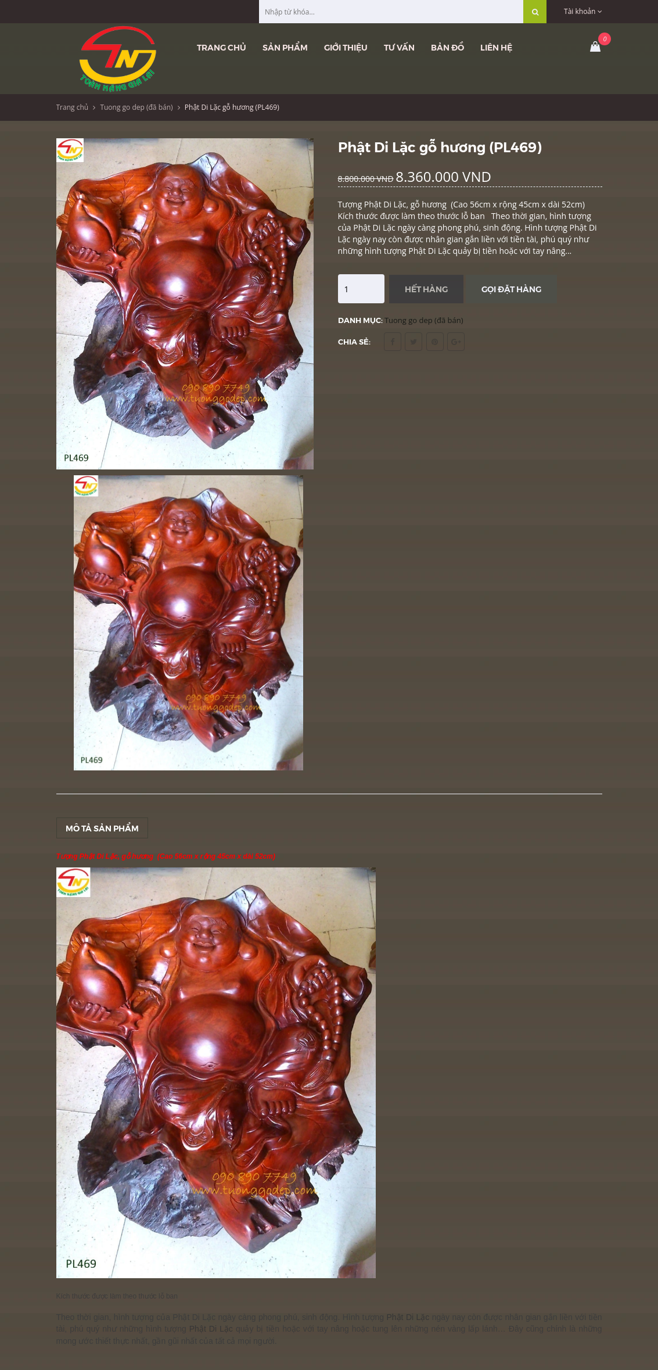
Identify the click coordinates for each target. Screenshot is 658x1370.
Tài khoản (583, 11)
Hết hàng (426, 289)
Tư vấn (399, 47)
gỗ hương (138, 856)
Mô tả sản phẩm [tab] (102, 828)
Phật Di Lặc (193, 1317)
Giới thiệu (346, 47)
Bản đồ (447, 47)
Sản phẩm (285, 47)
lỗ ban (168, 1296)
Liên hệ (496, 47)
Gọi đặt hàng (511, 289)
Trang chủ (221, 47)
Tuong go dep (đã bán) (136, 107)
